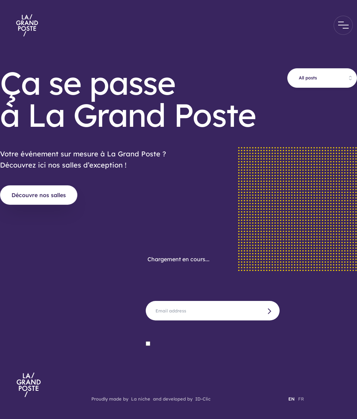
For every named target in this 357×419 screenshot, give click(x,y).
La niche (140, 399)
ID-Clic (203, 399)
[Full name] (213, 310)
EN (291, 399)
